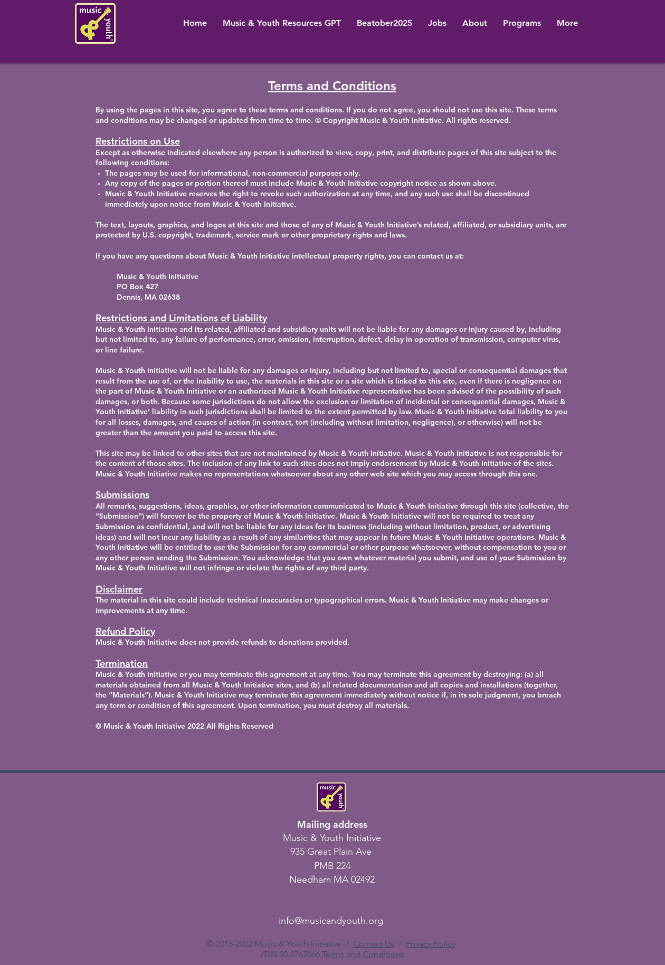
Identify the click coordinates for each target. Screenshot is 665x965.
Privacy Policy (430, 944)
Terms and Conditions (363, 954)
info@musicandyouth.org (331, 920)
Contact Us (373, 944)
